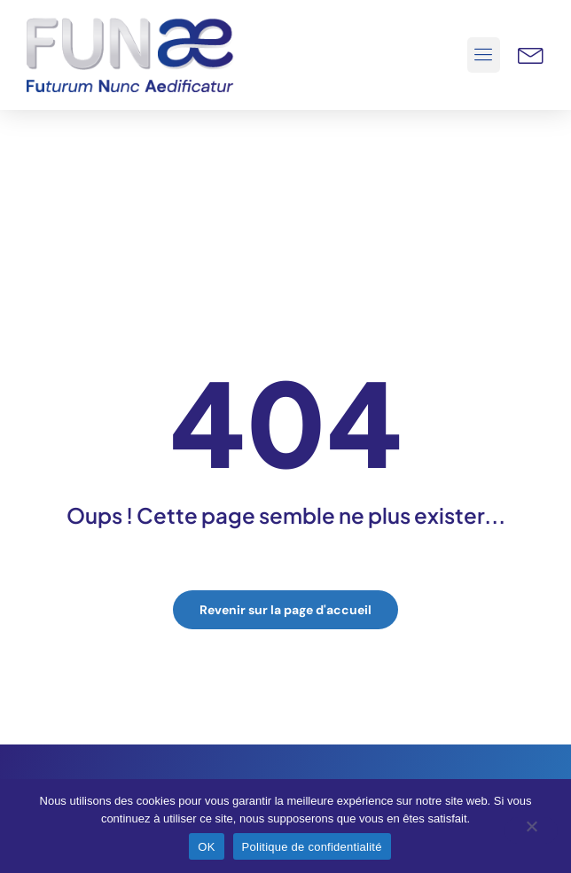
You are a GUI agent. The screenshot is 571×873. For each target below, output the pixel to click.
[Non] (531, 830)
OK (206, 847)
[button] (484, 55)
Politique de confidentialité (312, 847)
